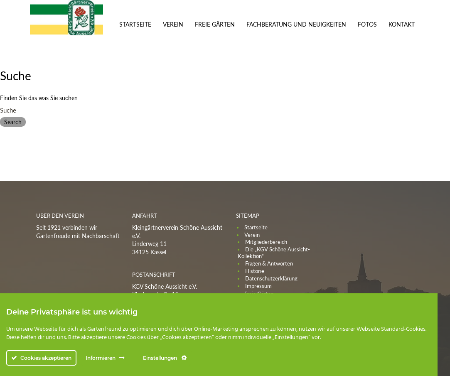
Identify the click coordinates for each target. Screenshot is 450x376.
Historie (254, 271)
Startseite (135, 24)
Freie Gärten (215, 24)
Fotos (367, 24)
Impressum (258, 286)
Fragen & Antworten (269, 263)
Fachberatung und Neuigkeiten (296, 24)
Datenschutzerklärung (271, 278)
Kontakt (402, 24)
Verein (173, 24)
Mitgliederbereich (266, 241)
